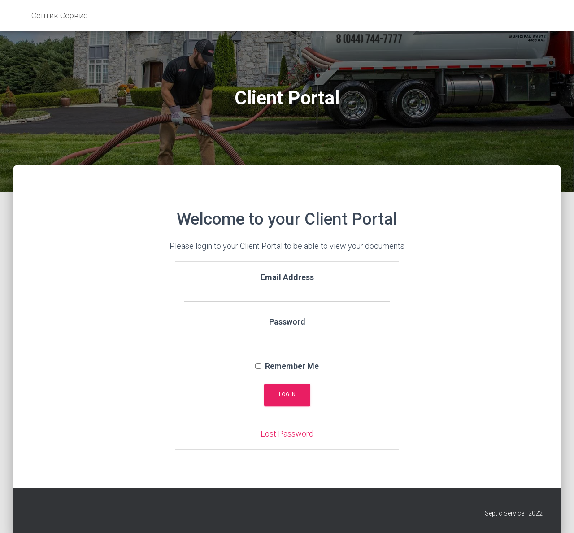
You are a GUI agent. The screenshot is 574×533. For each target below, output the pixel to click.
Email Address (287, 277)
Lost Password (287, 433)
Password (287, 321)
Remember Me (287, 366)
